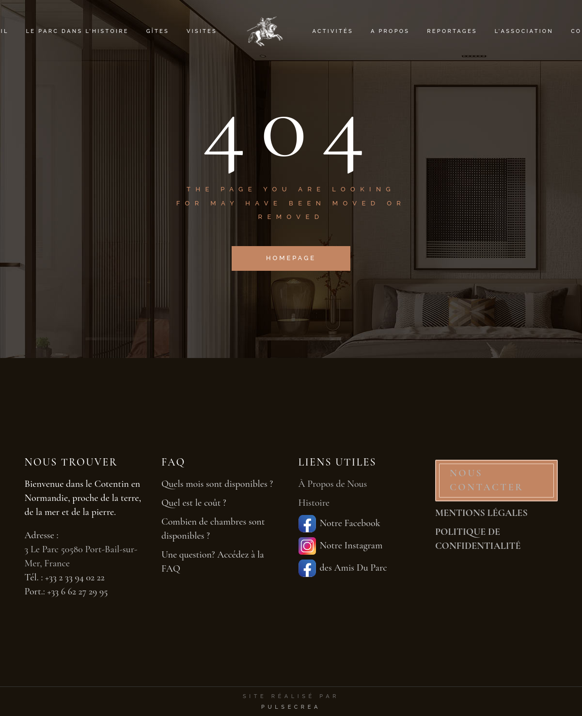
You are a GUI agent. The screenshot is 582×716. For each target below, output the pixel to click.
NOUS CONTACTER (487, 480)
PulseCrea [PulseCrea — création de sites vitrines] (291, 707)
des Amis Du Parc (343, 568)
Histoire (314, 503)
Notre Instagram (341, 546)
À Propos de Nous (333, 484)
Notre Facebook (339, 523)
